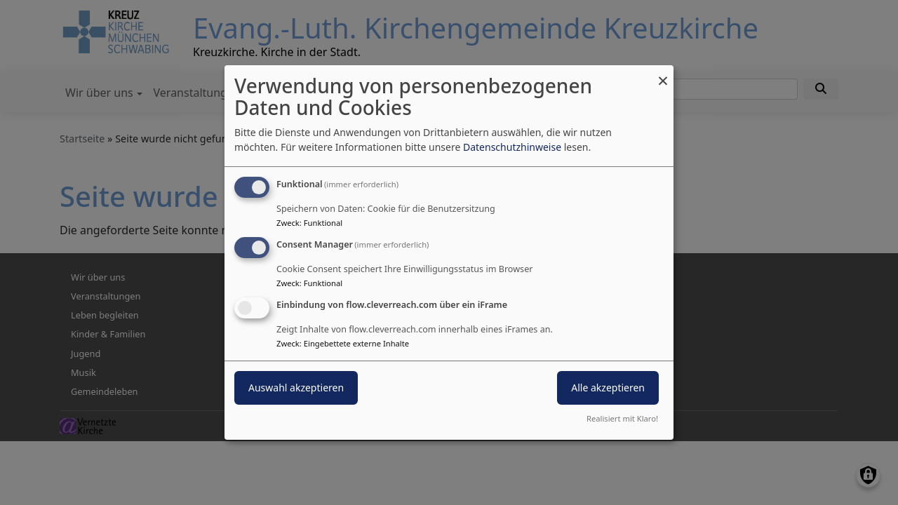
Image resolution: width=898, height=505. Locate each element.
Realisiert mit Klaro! (622, 418)
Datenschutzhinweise (512, 147)
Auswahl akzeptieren (296, 387)
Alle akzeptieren (608, 387)
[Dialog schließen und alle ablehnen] (663, 74)
